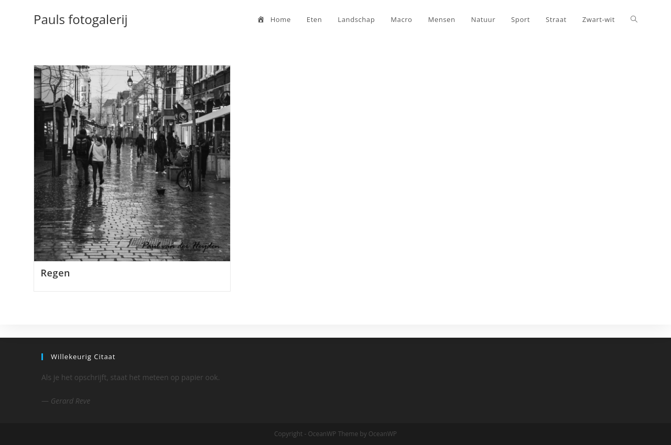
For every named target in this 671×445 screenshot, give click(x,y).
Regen (56, 272)
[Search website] (634, 19)
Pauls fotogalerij (81, 19)
